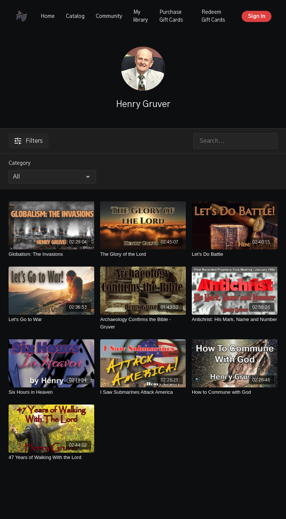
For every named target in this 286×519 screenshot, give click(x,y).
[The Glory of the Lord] (143, 254)
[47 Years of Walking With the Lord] (51, 457)
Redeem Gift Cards (213, 16)
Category (20, 163)
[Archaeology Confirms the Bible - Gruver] (143, 323)
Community (109, 16)
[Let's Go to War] (51, 319)
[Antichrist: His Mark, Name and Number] (234, 319)
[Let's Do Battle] (234, 254)
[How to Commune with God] (234, 392)
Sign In (257, 16)
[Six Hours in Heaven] (51, 392)
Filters (29, 141)
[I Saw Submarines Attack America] (143, 392)
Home (48, 16)
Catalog (75, 16)
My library (140, 16)
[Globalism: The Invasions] (51, 254)
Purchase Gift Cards (171, 16)
